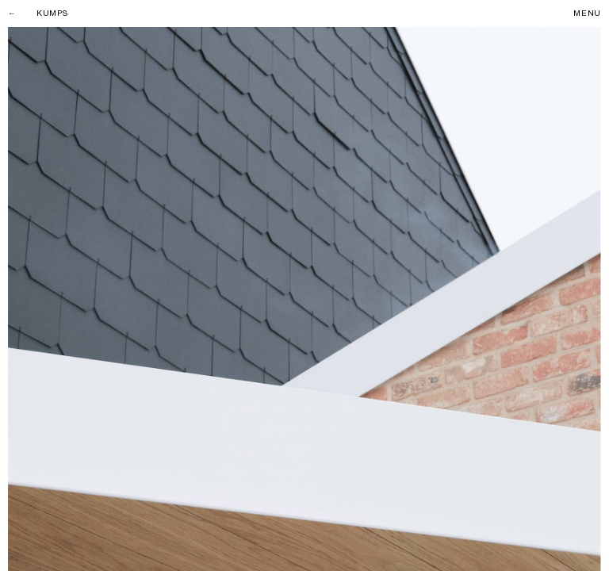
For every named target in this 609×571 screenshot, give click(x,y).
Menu (587, 13)
